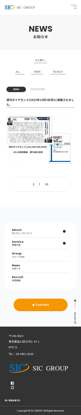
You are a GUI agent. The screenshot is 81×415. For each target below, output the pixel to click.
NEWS (37, 71)
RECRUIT (58, 71)
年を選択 (39, 60)
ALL (18, 71)
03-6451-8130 (24, 354)
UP (75, 318)
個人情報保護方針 (12, 400)
